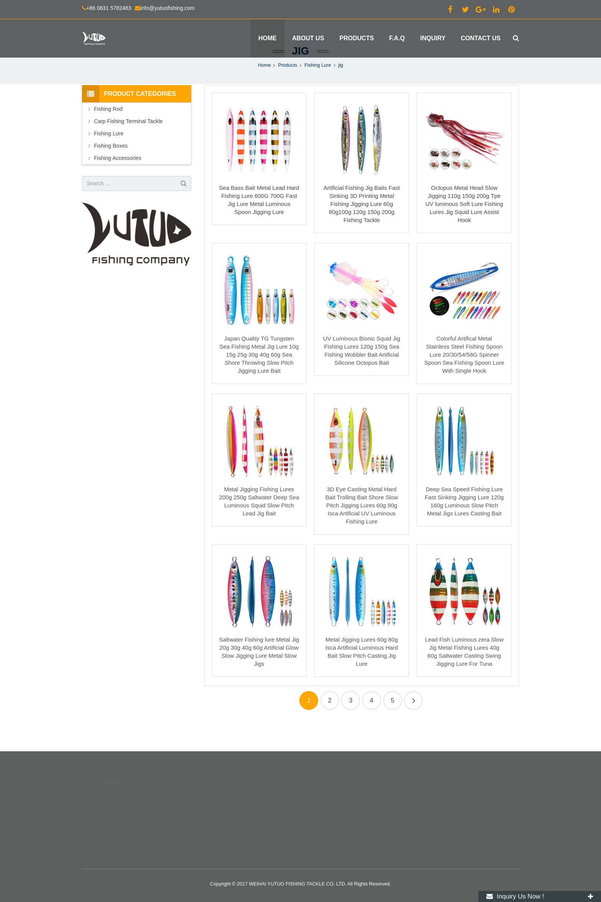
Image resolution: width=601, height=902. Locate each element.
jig (300, 78)
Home (264, 92)
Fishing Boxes (111, 173)
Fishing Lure (317, 92)
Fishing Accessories (117, 185)
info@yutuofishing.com (167, 8)
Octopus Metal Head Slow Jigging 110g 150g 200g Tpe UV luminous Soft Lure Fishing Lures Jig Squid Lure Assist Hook (464, 231)
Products (287, 92)
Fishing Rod (108, 136)
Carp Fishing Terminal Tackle (128, 148)
